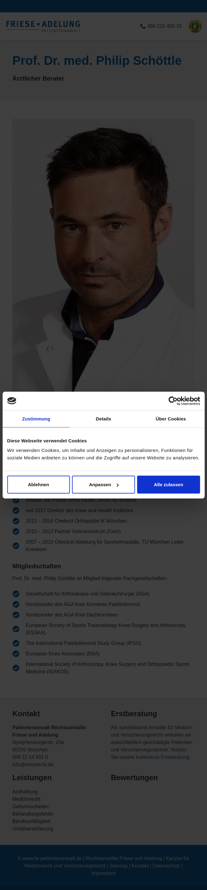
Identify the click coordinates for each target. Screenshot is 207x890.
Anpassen (103, 484)
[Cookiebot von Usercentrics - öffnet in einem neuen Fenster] (173, 400)
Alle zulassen (168, 484)
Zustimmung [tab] (36, 418)
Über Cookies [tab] (171, 418)
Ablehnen (38, 484)
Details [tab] (103, 418)
